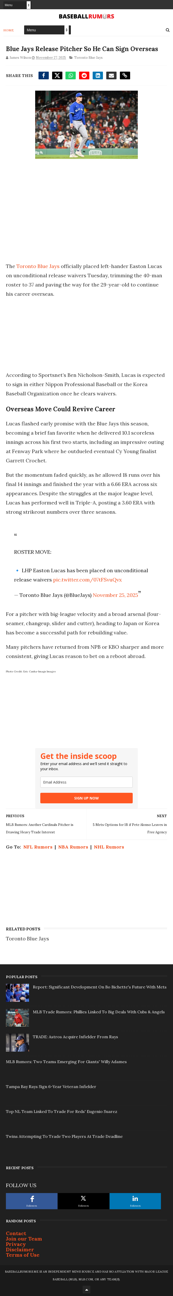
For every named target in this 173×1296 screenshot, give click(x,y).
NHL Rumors (109, 847)
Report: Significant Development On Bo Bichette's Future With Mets (100, 986)
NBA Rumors (73, 847)
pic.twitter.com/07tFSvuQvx (87, 579)
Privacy (16, 1244)
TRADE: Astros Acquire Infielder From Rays (75, 1036)
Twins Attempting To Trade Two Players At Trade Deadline (64, 1136)
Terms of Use (23, 1255)
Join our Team (24, 1238)
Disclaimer (20, 1249)
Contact (16, 1233)
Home (8, 30)
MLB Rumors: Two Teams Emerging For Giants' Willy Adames (66, 1061)
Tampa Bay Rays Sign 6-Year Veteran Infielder (51, 1086)
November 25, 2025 (115, 595)
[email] (86, 782)
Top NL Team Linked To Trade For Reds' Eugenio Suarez (61, 1111)
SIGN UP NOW (86, 798)
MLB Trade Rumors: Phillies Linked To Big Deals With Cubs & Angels (99, 1011)
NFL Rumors (37, 847)
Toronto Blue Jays (88, 57)
